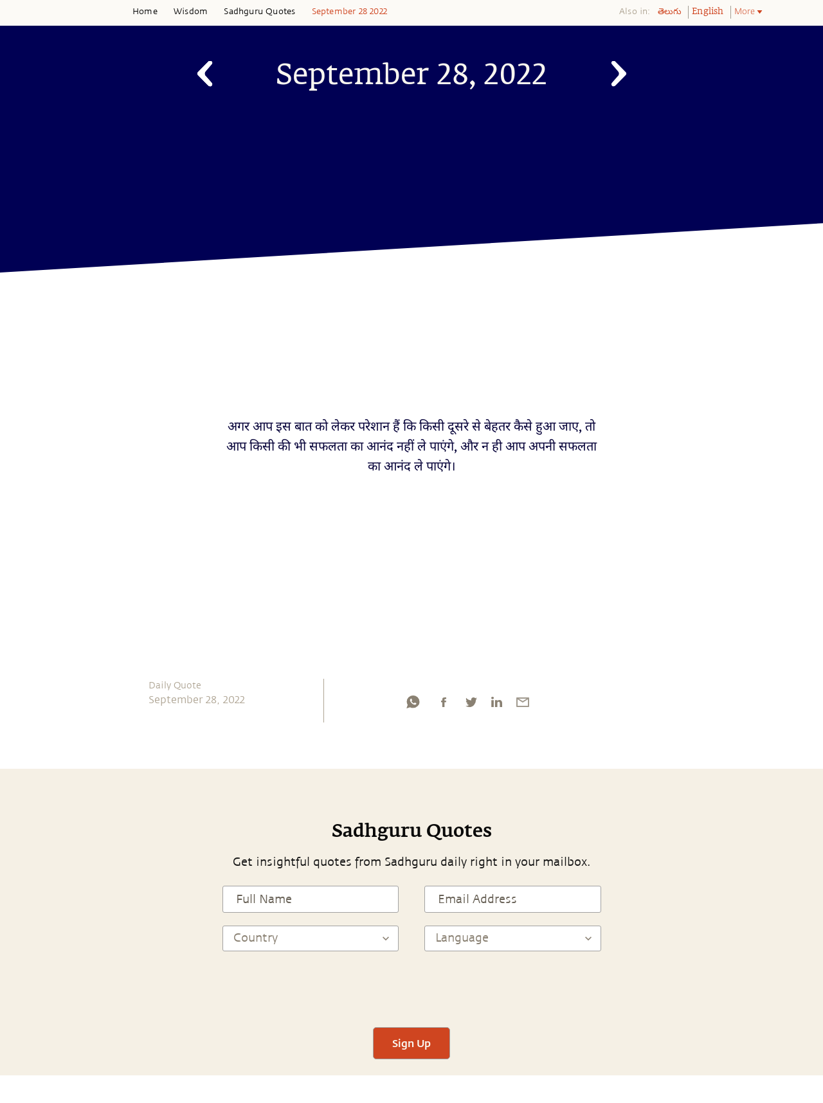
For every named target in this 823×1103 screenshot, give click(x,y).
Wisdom (191, 11)
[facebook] (443, 705)
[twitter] (471, 705)
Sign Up (411, 1043)
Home (145, 11)
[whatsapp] (413, 705)
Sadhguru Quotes (259, 11)
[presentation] (411, 989)
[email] (523, 705)
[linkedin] (496, 705)
